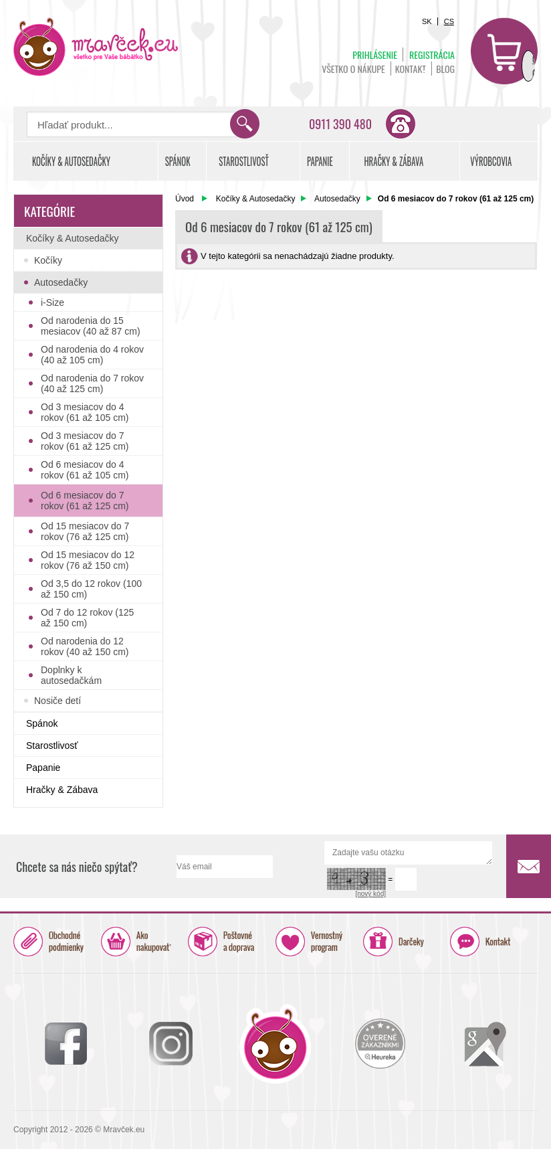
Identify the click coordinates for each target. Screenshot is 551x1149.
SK (427, 21)
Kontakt (410, 69)
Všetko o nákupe (353, 69)
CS (449, 21)
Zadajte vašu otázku (408, 853)
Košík (504, 50)
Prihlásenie (374, 55)
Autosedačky (337, 198)
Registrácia (432, 55)
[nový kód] (370, 893)
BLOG (445, 69)
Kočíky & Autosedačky (256, 198)
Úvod (184, 198)
